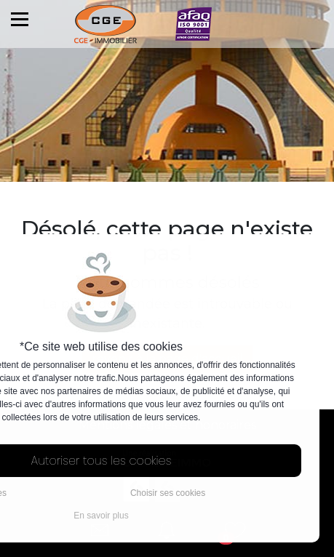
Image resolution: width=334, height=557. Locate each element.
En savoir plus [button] (100, 515)
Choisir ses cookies (167, 493)
